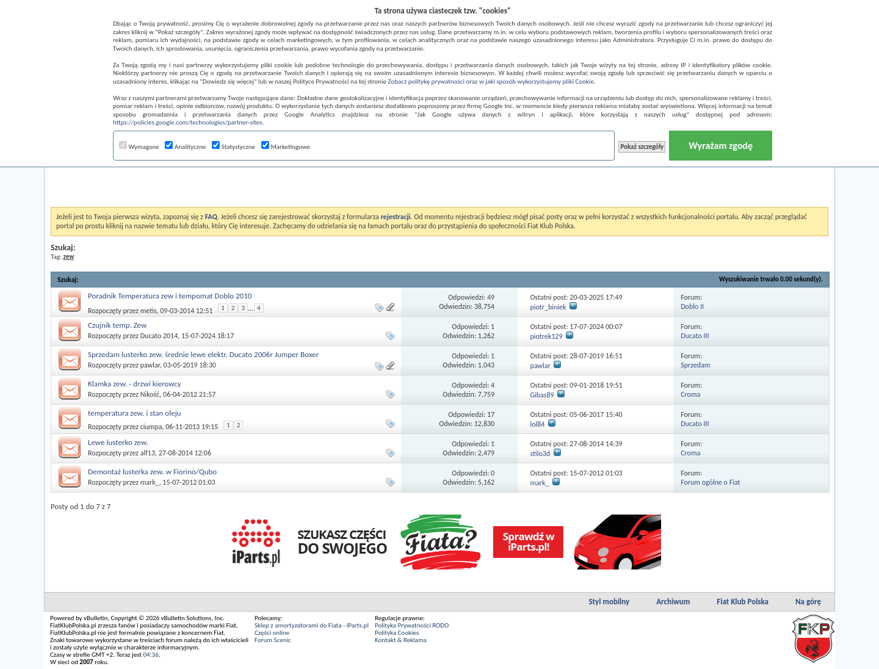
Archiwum (673, 601)
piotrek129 (546, 336)
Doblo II (692, 306)
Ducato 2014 (159, 335)
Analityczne (185, 147)
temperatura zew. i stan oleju (134, 413)
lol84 (537, 424)
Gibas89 (542, 395)
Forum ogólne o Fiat (710, 482)
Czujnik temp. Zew (117, 325)
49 (490, 297)
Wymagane (139, 147)
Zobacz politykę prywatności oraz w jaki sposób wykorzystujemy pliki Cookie (490, 81)
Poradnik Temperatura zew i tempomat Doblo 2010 (169, 295)
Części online (272, 633)
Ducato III (695, 335)
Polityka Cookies (397, 633)
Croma (690, 394)
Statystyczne (233, 147)
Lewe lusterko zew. (118, 442)
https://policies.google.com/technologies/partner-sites (187, 122)
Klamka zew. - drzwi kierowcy (134, 383)
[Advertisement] (439, 176)
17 (490, 414)
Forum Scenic (273, 640)
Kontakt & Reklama (401, 640)
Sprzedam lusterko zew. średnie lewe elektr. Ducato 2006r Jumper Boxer (203, 354)
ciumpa (151, 426)
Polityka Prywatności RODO (412, 625)
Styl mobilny (608, 601)
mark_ (149, 482)
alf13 (147, 453)
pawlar (150, 365)
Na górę (808, 601)
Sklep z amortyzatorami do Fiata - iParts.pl (312, 625)
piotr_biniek (548, 307)
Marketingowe (285, 147)
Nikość (150, 394)
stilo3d (540, 453)
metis (148, 310)
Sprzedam (695, 365)
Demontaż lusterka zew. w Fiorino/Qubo (152, 471)
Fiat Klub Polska (743, 601)
